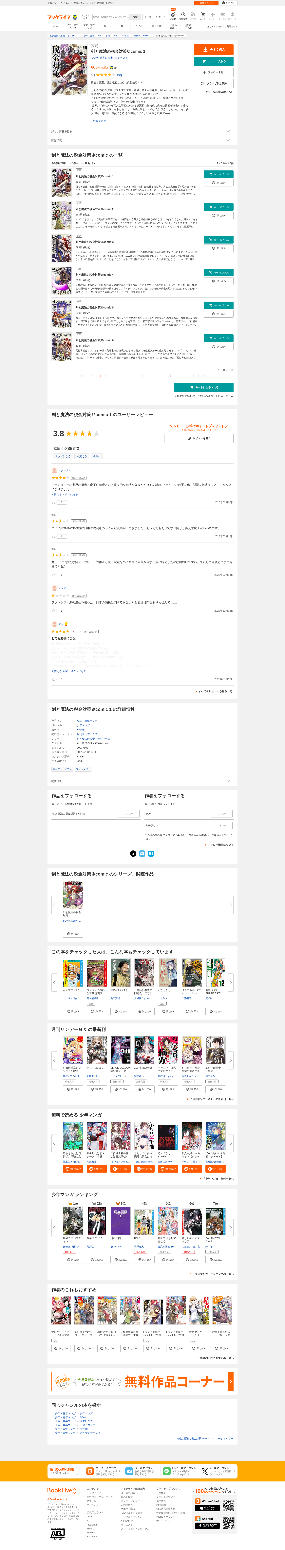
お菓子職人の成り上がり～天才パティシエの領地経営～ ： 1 (221, 1336)
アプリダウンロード (131, 1500)
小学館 (81, 729)
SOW (95, 57)
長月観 (209, 1161)
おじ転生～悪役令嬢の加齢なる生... (191, 1071)
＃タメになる (63, 456)
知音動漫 (91, 1161)
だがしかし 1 (165, 990)
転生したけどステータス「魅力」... (96, 1156)
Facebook (92, 1536)
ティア (62, 588)
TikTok (90, 1528)
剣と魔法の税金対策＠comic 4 (95, 274)
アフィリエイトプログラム (135, 1528)
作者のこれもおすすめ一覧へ (217, 1357)
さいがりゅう (150, 998)
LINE (89, 1516)
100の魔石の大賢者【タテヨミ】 (215, 1155)
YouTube (91, 1532)
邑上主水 (67, 1161)
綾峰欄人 (219, 1161)
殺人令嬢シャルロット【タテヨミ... (191, 1156)
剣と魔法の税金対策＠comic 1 (95, 176)
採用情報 (161, 1500)
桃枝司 (161, 1076)
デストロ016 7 (95, 1067)
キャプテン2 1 (71, 990)
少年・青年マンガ (72, 26)
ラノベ (138, 26)
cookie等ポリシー (165, 1516)
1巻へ (75, 163)
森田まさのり (165, 1161)
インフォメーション (131, 1516)
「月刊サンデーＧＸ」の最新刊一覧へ (212, 1099)
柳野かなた (78, 1246)
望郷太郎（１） (119, 990)
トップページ (94, 1493)
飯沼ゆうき (80, 1161)
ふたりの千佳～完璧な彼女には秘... (143, 1156)
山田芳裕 (115, 998)
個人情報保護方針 (165, 1508)
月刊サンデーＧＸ (87, 734)
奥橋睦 (66, 1246)
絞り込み (85, 17)
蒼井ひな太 (106, 57)
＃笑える (82, 456)
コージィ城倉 (70, 998)
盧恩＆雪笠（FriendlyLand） (173, 1246)
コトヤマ (162, 998)
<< (82, 375)
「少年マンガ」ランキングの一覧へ (213, 1274)
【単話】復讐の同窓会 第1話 (143, 992)
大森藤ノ (186, 1246)
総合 (55, 26)
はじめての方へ (214, 26)
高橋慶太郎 (93, 1076)
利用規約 (161, 1504)
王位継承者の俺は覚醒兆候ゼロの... (119, 1156)
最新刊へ (90, 163)
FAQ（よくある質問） (133, 1512)
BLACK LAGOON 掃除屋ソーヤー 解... (120, 1071)
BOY (137, 1238)
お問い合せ (127, 1520)
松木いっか (116, 1246)
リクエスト (127, 1524)
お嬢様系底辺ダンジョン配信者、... (72, 1071)
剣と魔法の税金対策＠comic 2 (95, 209)
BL (105, 26)
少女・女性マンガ (89, 26)
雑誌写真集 (188, 26)
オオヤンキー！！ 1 (195, 1333)
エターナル (64, 470)
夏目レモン (199, 1161)
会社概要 (161, 1493)
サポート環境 (128, 1508)
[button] (73, 934)
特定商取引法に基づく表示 (170, 1512)
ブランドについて (165, 1496)
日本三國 (115, 1238)
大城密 (137, 998)
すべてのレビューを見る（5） (216, 691)
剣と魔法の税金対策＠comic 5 (95, 307)
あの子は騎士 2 (143, 1067)
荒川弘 (90, 1246)
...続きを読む (98, 120)
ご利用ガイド (231, 26)
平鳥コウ (186, 1161)
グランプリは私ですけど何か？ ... (167, 1071)
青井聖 (196, 1246)
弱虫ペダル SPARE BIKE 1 (215, 992)
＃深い (97, 456)
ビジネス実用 (172, 26)
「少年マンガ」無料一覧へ (218, 1178)
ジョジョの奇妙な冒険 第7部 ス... (96, 993)
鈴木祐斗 (210, 1246)
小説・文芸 (156, 26)
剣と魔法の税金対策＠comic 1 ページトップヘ (205, 1438)
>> (202, 375)
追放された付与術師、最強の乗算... (72, 1156)
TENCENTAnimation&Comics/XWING (154, 1161)
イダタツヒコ (117, 1076)
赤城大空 (67, 1076)
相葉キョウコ (189, 1076)
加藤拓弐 (186, 998)
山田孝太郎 (80, 1076)
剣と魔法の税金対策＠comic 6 (95, 340)
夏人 (61, 624)
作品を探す (127, 1496)
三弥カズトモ (122, 57)
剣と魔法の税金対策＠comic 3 (95, 242)
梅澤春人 (139, 1246)
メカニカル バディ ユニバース (191, 992)
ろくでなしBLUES (164, 1155)
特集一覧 (91, 1500)
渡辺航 (209, 998)
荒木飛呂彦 (93, 998)
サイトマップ (163, 1520)
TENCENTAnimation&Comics (126, 1161)
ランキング (93, 1504)
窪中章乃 (139, 1076)
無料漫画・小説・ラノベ (100, 1496)
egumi (170, 1076)
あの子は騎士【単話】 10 (213, 1069)
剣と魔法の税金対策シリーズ (93, 738)
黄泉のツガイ (94, 1238)
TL (122, 26)
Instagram (92, 1524)
